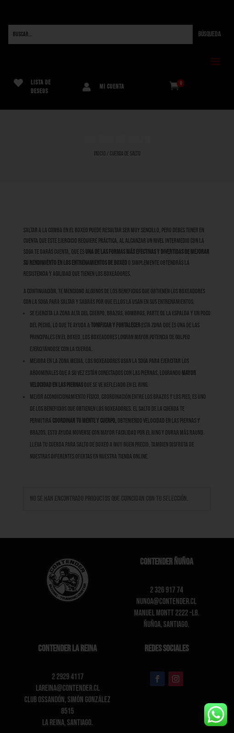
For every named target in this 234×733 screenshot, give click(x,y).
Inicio (100, 153)
